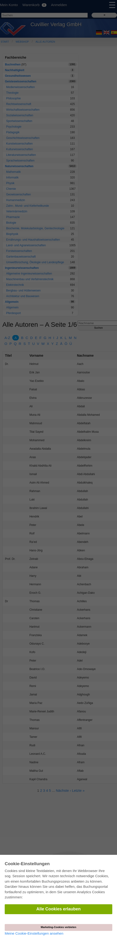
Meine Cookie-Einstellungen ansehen (34, 933)
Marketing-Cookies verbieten (58, 927)
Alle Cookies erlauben (58, 909)
